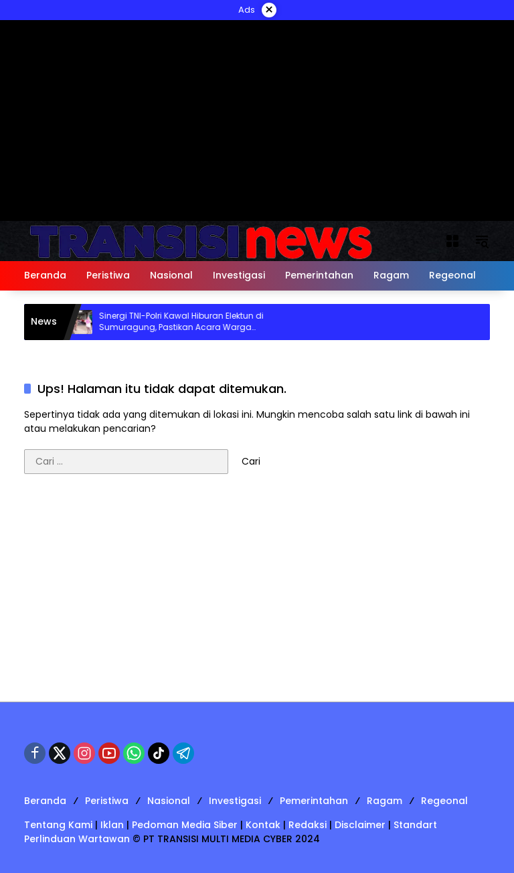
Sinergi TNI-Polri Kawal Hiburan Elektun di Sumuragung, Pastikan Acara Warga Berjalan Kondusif (186, 322)
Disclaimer (360, 824)
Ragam (384, 800)
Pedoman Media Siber (185, 824)
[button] (482, 241)
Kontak (263, 824)
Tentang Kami (58, 824)
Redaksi (307, 824)
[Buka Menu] (452, 241)
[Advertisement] (257, 594)
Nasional (168, 800)
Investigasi (235, 800)
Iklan (112, 824)
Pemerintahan (314, 800)
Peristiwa (106, 800)
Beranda (45, 800)
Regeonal (444, 800)
